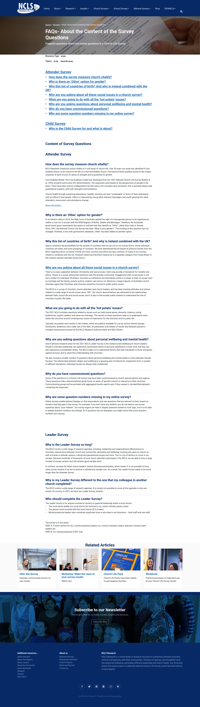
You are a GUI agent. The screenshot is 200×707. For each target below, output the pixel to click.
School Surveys (121, 8)
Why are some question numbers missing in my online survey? (91, 113)
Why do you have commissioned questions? (79, 109)
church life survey (67, 61)
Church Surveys (101, 8)
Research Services (66, 657)
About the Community (26, 665)
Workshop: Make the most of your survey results (78, 575)
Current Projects (65, 662)
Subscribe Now (100, 622)
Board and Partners (67, 665)
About (57, 8)
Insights (84, 8)
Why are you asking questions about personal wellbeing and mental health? (100, 104)
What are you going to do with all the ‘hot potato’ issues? (87, 99)
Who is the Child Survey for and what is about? (80, 128)
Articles (56, 25)
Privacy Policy (116, 696)
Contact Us (63, 668)
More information (53, 205)
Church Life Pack (113, 574)
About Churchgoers (25, 660)
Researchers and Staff (68, 660)
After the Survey (29, 574)
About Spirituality (24, 668)
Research (70, 8)
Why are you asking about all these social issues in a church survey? (95, 95)
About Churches (23, 657)
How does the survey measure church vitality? (80, 77)
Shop (157, 8)
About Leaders (23, 662)
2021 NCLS (21, 677)
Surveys (20, 674)
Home (46, 8)
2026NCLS (169, 8)
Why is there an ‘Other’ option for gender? (77, 81)
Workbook (151, 574)
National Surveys (141, 8)
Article (63, 56)
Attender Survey (58, 72)
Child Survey (55, 124)
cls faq (56, 61)
